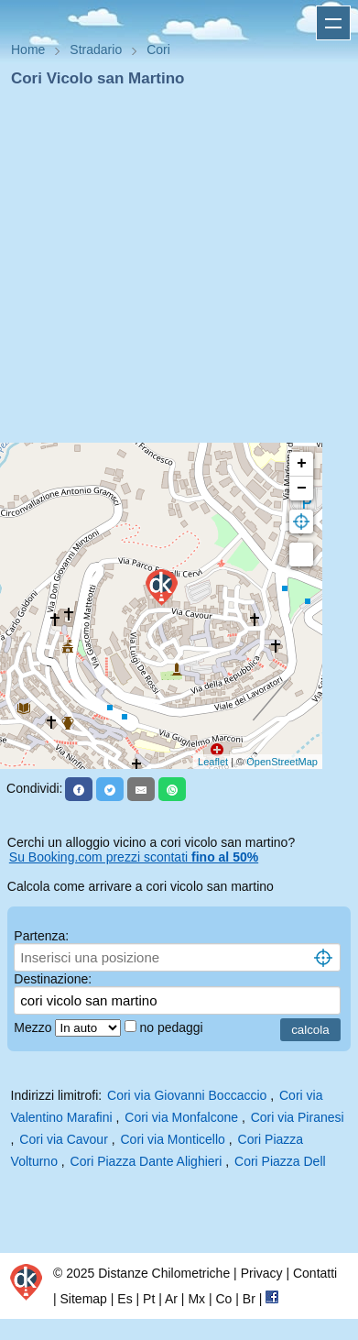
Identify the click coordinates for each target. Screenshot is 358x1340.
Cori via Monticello (173, 1139)
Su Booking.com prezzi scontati (133, 857)
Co (223, 1298)
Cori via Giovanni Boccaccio (186, 1095)
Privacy (262, 1273)
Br (249, 1298)
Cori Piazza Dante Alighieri (146, 1161)
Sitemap (83, 1298)
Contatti (315, 1273)
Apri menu (333, 22)
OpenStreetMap (282, 761)
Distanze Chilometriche (164, 1273)
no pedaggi (172, 1027)
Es (124, 1298)
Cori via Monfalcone (181, 1117)
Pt (149, 1298)
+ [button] (302, 464)
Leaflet (213, 761)
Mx (196, 1298)
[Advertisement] (171, 271)
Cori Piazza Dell (280, 1161)
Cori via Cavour (63, 1139)
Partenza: (41, 935)
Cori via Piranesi (297, 1117)
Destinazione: (53, 979)
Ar (171, 1298)
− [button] (302, 489)
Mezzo (34, 1027)
